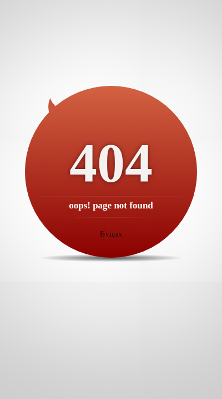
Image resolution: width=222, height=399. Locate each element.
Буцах (111, 233)
